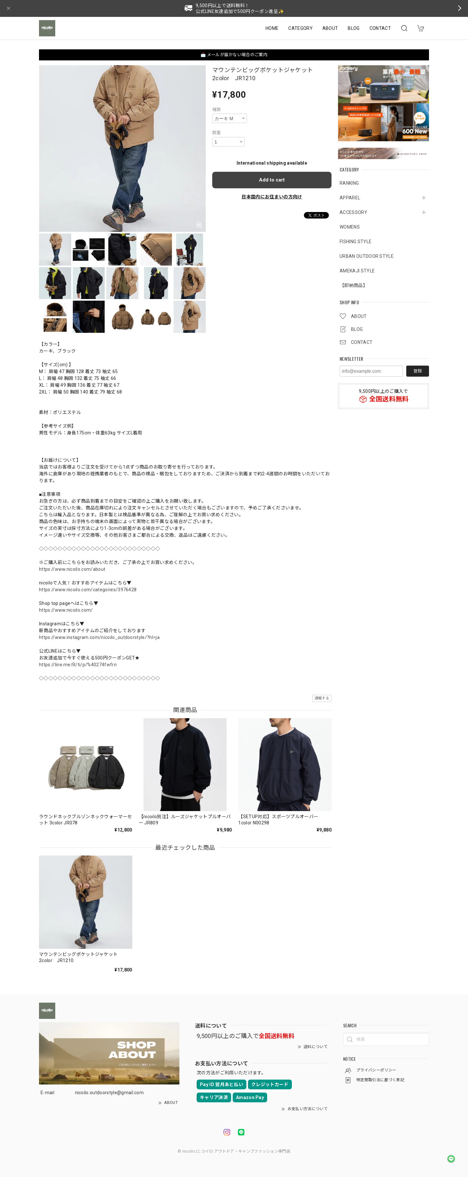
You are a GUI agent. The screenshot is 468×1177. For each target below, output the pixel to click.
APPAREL (350, 197)
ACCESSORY (353, 212)
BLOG (353, 28)
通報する (322, 698)
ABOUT (330, 28)
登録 (417, 371)
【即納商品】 (354, 285)
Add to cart (272, 180)
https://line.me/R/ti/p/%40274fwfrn (78, 664)
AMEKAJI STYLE (357, 270)
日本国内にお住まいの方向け (271, 196)
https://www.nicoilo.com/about (72, 569)
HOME (272, 28)
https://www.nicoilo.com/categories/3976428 (87, 589)
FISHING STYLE (355, 241)
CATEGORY (300, 28)
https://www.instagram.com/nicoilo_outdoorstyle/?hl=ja (99, 637)
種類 (216, 109)
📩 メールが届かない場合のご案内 (234, 54)
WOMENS (350, 227)
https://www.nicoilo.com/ (66, 610)
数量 (216, 132)
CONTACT (380, 28)
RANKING (349, 183)
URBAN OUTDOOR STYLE (367, 256)
